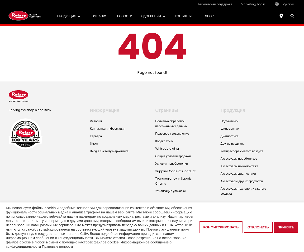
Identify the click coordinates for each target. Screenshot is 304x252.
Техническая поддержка (215, 4)
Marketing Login (253, 4)
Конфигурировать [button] (221, 227)
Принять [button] (286, 227)
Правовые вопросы (57, 246)
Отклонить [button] (258, 227)
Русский (284, 4)
